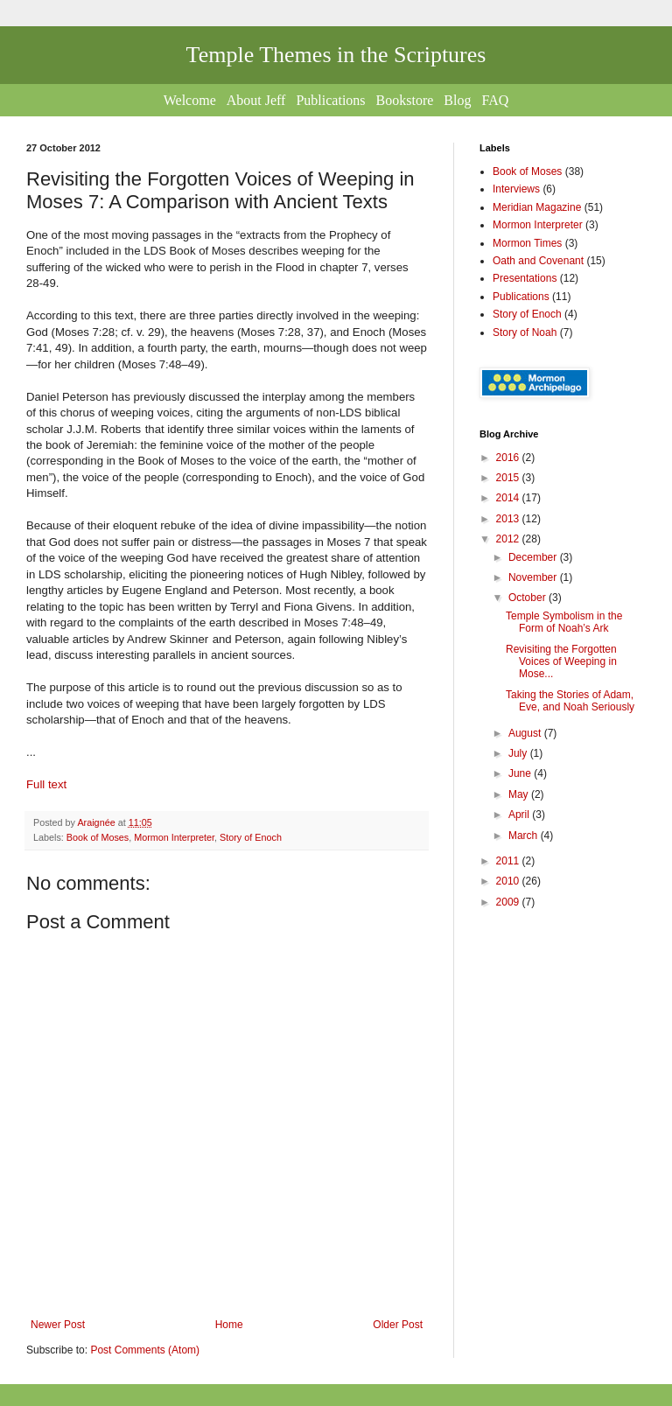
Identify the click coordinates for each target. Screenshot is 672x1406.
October (528, 597)
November (534, 577)
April (520, 814)
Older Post (398, 1325)
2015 (509, 478)
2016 (509, 457)
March (524, 835)
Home (229, 1325)
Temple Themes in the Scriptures (336, 54)
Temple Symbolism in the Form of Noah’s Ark (564, 622)
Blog (457, 100)
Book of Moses (97, 837)
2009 (509, 902)
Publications (330, 100)
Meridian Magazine (537, 207)
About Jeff (256, 100)
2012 (509, 539)
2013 (509, 519)
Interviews (516, 189)
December (534, 557)
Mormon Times (527, 243)
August (526, 733)
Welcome (190, 100)
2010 (509, 881)
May (519, 794)
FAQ (494, 100)
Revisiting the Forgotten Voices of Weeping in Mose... (561, 662)
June (521, 773)
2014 (509, 498)
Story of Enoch (251, 837)
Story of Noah (524, 332)
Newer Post (58, 1325)
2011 (509, 861)
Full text (46, 784)
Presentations (524, 278)
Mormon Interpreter (174, 837)
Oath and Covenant (538, 261)
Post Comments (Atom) (145, 1350)
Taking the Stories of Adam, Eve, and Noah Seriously (570, 701)
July (519, 753)
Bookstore (405, 100)
